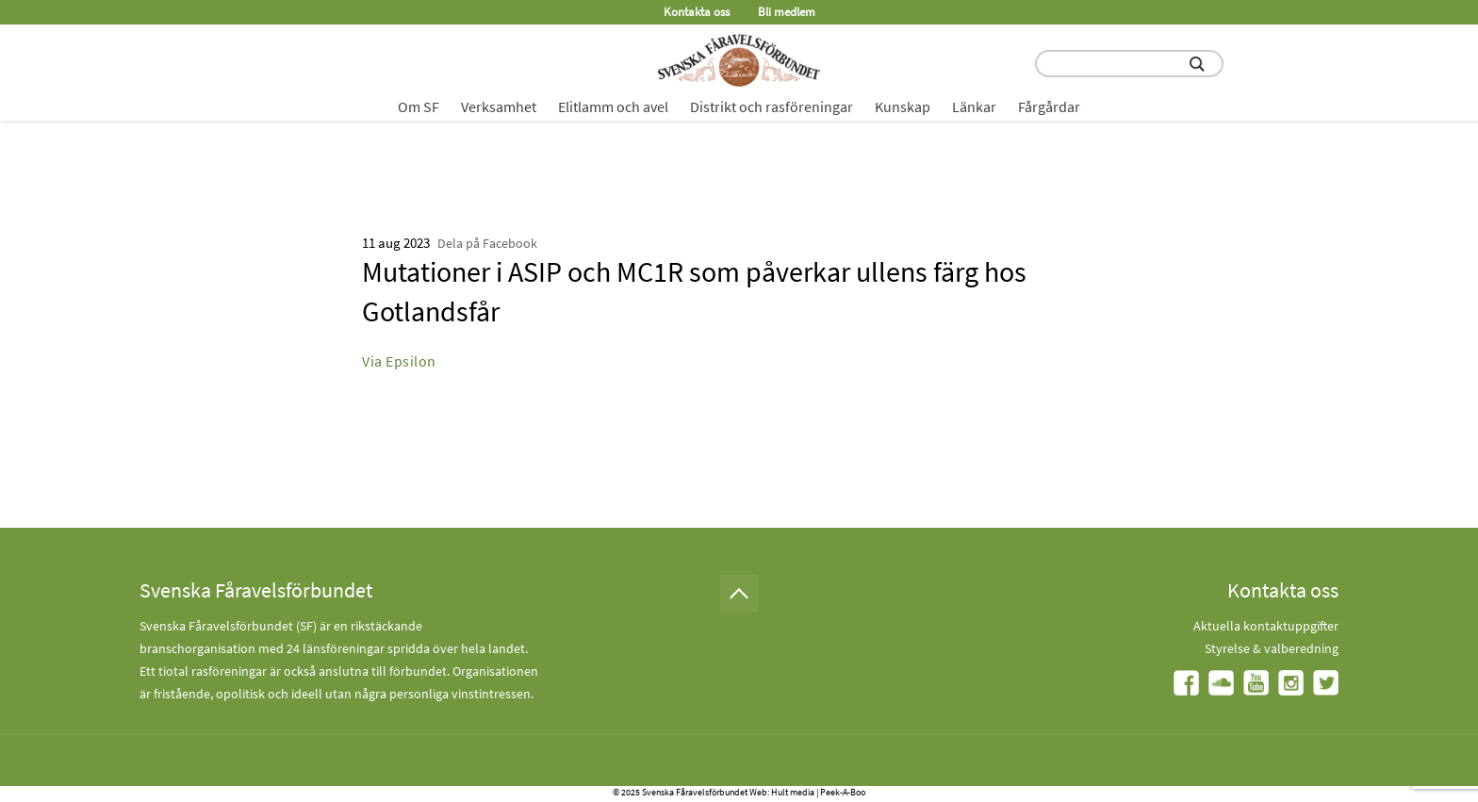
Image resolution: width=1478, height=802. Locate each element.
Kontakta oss (697, 12)
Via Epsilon (399, 361)
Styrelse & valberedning (1271, 648)
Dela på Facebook (487, 243)
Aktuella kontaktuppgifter (1265, 625)
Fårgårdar (1049, 106)
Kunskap (902, 106)
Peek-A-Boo (842, 792)
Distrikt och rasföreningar (771, 106)
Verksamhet (498, 106)
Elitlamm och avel (613, 106)
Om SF (418, 106)
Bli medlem (786, 12)
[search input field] (1129, 63)
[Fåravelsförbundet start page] (739, 60)
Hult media (792, 792)
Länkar (974, 106)
